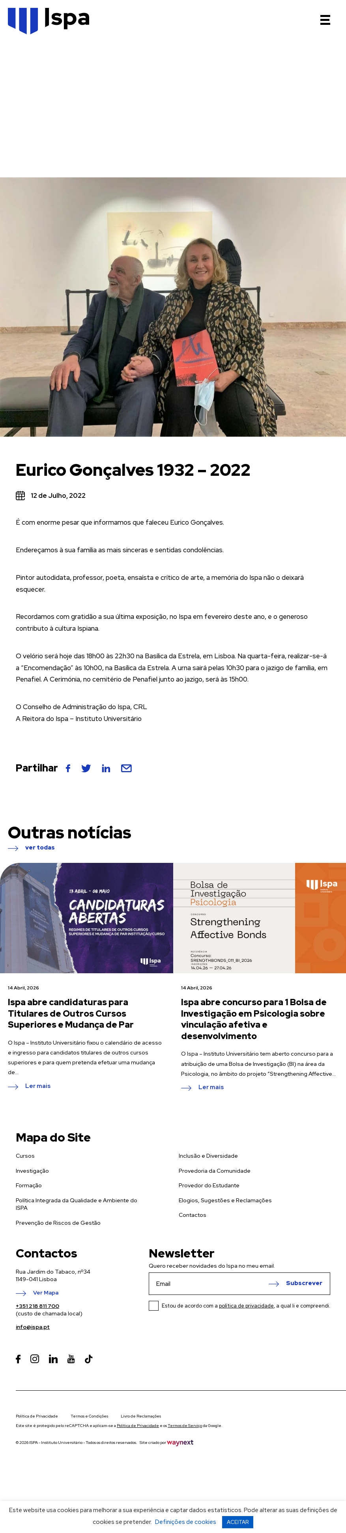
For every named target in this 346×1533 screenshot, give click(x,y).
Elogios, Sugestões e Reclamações (225, 1200)
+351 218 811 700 (37, 1305)
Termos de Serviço (185, 1425)
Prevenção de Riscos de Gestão (58, 1222)
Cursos (25, 1155)
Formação (29, 1185)
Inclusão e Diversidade (208, 1155)
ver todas (40, 848)
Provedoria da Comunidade (215, 1170)
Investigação (32, 1170)
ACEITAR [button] (238, 1522)
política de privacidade (246, 1305)
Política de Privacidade (37, 1416)
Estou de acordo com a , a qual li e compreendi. (246, 1305)
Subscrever (304, 1283)
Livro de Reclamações (141, 1416)
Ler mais (37, 1086)
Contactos (192, 1214)
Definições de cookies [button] (185, 1522)
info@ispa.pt (33, 1326)
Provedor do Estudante (209, 1185)
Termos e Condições (89, 1416)
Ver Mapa (45, 1293)
